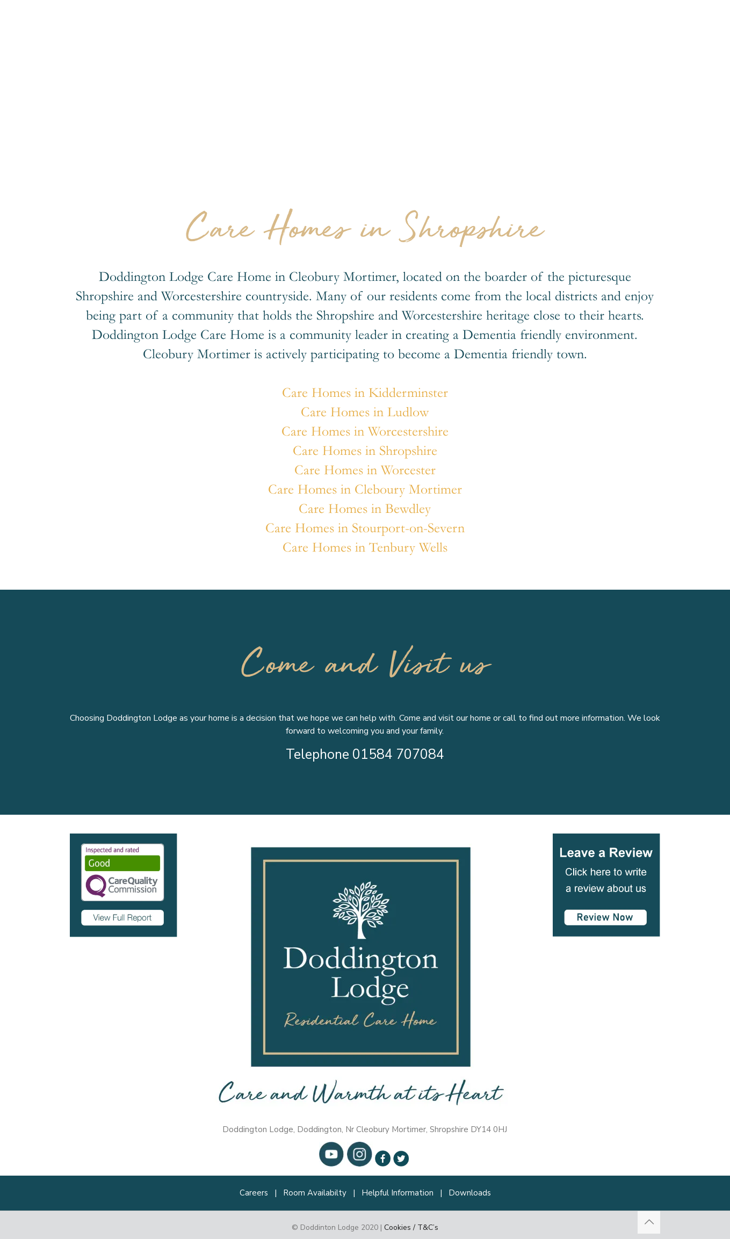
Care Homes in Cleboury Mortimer (365, 489)
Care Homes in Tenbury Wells (365, 547)
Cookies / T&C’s (411, 1227)
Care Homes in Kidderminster (365, 393)
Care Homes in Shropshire (365, 451)
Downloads (470, 1192)
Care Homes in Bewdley (365, 509)
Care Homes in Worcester (365, 470)
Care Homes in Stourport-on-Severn (365, 528)
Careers (254, 1192)
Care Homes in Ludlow (365, 412)
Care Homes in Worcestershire (365, 431)
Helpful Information (397, 1192)
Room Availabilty (314, 1192)
